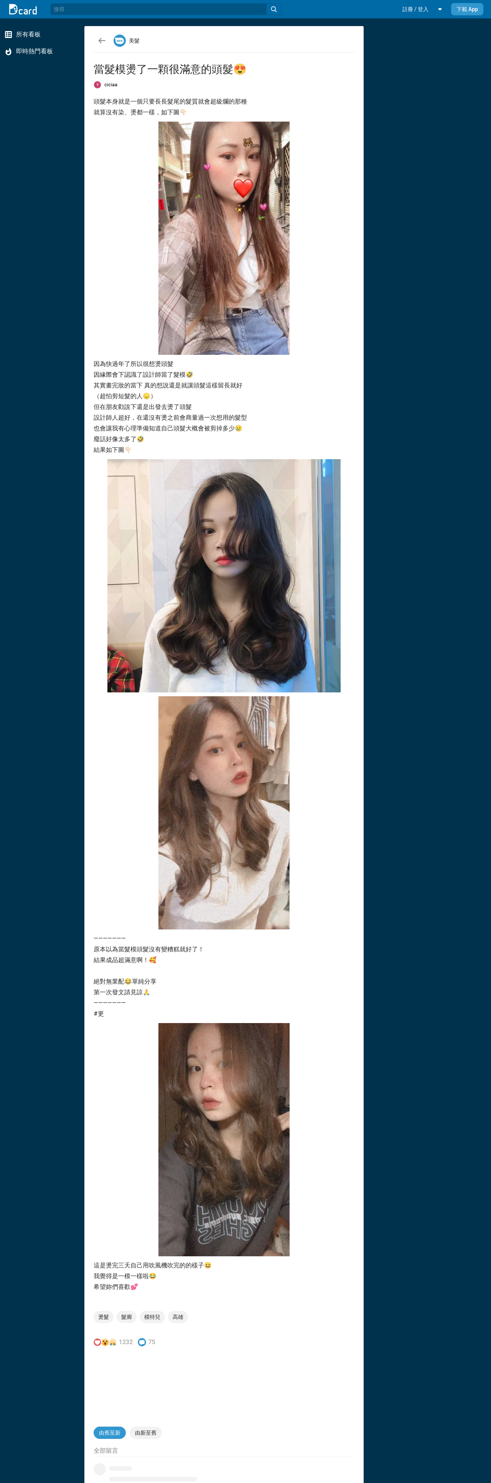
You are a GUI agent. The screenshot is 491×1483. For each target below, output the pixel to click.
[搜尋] (158, 9)
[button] (415, 9)
